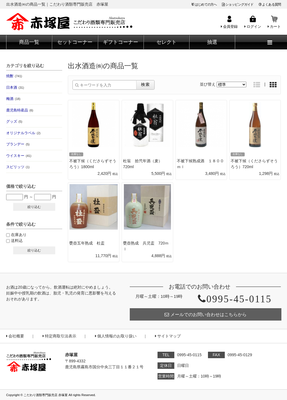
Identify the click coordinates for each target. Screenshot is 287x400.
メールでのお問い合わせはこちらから (206, 314)
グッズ (14, 121)
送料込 (17, 240)
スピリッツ (17, 167)
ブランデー (17, 144)
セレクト (166, 42)
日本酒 (15, 87)
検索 (145, 84)
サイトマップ (168, 336)
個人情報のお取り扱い (115, 336)
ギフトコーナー (120, 42)
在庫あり (19, 234)
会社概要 (15, 336)
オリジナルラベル (23, 133)
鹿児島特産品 (19, 110)
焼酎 (14, 76)
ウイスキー (18, 156)
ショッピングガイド (238, 4)
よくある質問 (270, 4)
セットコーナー (74, 42)
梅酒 (13, 99)
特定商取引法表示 (59, 336)
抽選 (212, 42)
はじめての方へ (206, 4)
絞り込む (34, 207)
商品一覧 (29, 42)
